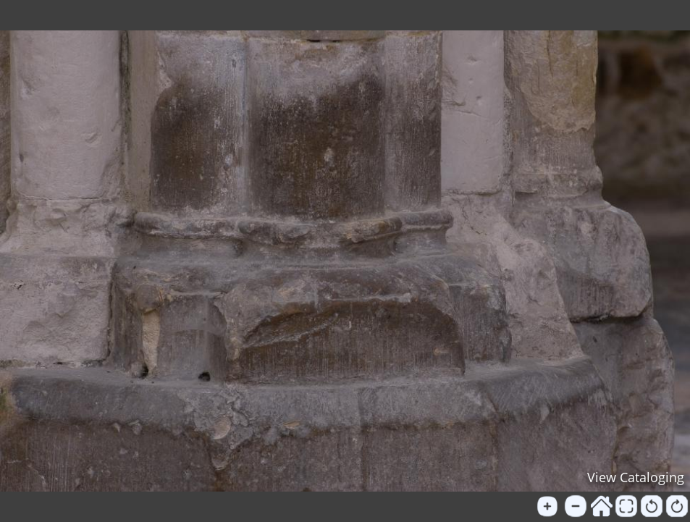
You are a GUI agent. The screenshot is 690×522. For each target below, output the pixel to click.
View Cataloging (635, 477)
